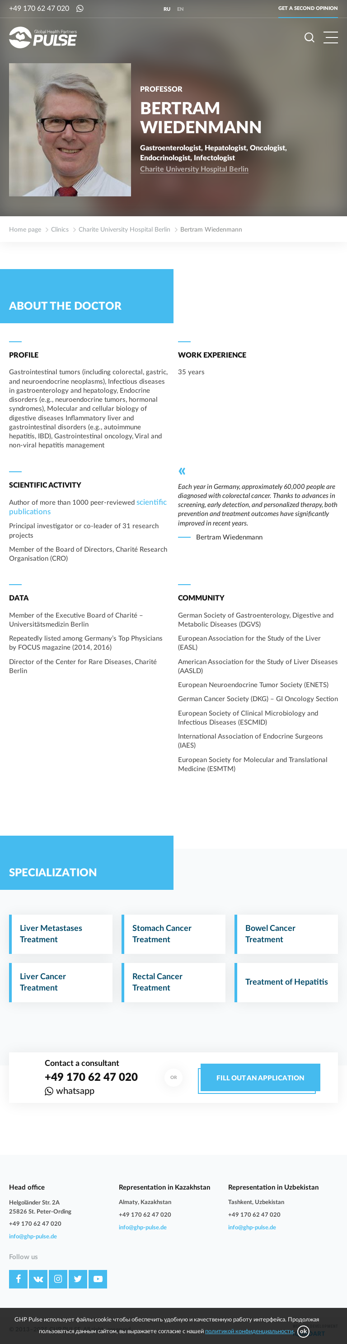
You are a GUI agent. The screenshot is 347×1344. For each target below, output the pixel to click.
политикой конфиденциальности (249, 1332)
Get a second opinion (308, 8)
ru (167, 9)
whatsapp (75, 1091)
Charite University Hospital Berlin (194, 169)
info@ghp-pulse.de (33, 1237)
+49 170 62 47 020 (39, 8)
